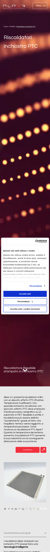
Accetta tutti (25, 294)
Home (6, 26)
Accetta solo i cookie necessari (25, 309)
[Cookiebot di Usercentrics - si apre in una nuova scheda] (35, 241)
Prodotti (12, 26)
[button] (40, 6)
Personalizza (35, 286)
